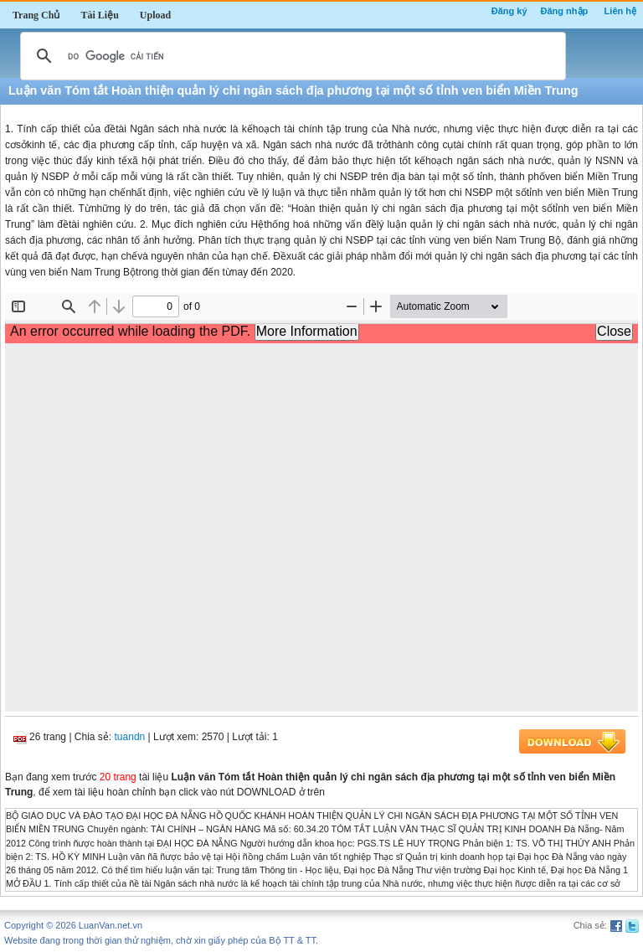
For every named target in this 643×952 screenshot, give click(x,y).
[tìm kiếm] (290, 56)
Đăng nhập (565, 11)
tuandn (130, 737)
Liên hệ (620, 11)
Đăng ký (509, 11)
